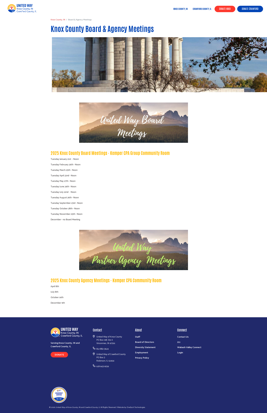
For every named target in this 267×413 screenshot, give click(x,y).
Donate (59, 354)
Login (180, 352)
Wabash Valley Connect (189, 347)
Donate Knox (225, 8)
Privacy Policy (142, 358)
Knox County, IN (180, 8)
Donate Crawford (250, 8)
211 (178, 342)
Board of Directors (144, 342)
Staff (137, 337)
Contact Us (183, 337)
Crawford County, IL (202, 8)
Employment (141, 352)
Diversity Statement (145, 347)
